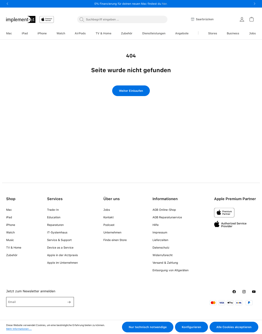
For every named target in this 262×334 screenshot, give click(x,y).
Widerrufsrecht (162, 255)
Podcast (108, 224)
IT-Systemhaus (57, 232)
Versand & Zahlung (165, 262)
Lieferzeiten (160, 240)
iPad (9, 217)
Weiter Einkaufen (131, 90)
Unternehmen (112, 232)
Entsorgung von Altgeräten (170, 270)
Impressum (159, 232)
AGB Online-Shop (164, 209)
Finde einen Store (115, 240)
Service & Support (59, 240)
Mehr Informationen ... (19, 328)
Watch (10, 232)
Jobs (106, 209)
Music (10, 240)
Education (53, 217)
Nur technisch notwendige (148, 327)
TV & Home (13, 247)
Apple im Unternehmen (62, 262)
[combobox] (122, 19)
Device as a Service (60, 247)
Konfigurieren (191, 327)
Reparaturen (55, 224)
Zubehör (11, 255)
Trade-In (53, 209)
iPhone (10, 224)
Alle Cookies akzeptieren (234, 327)
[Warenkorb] (251, 19)
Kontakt (108, 217)
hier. (164, 3)
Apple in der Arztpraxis (62, 255)
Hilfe (155, 224)
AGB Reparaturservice (167, 217)
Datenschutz (160, 247)
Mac (9, 209)
